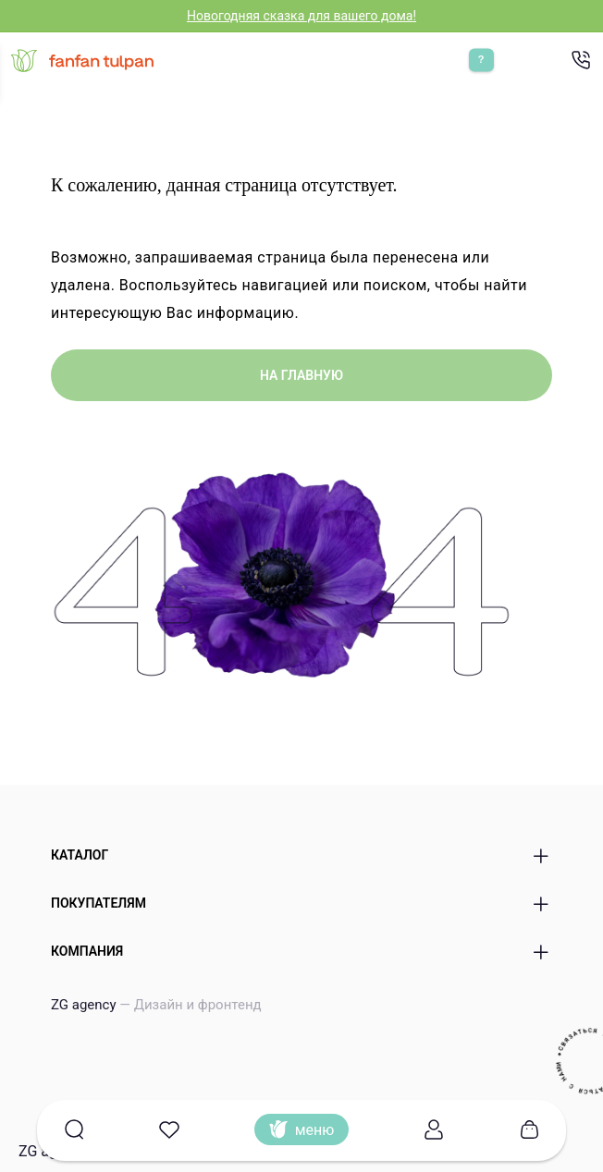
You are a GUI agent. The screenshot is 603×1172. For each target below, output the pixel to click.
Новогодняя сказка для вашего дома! (301, 15)
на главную (301, 375)
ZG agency (156, 1004)
